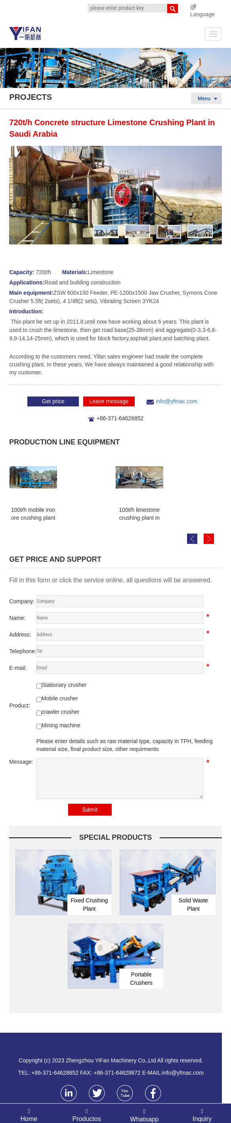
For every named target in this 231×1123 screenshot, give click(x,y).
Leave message (108, 401)
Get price (53, 401)
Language (202, 14)
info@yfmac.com (176, 401)
